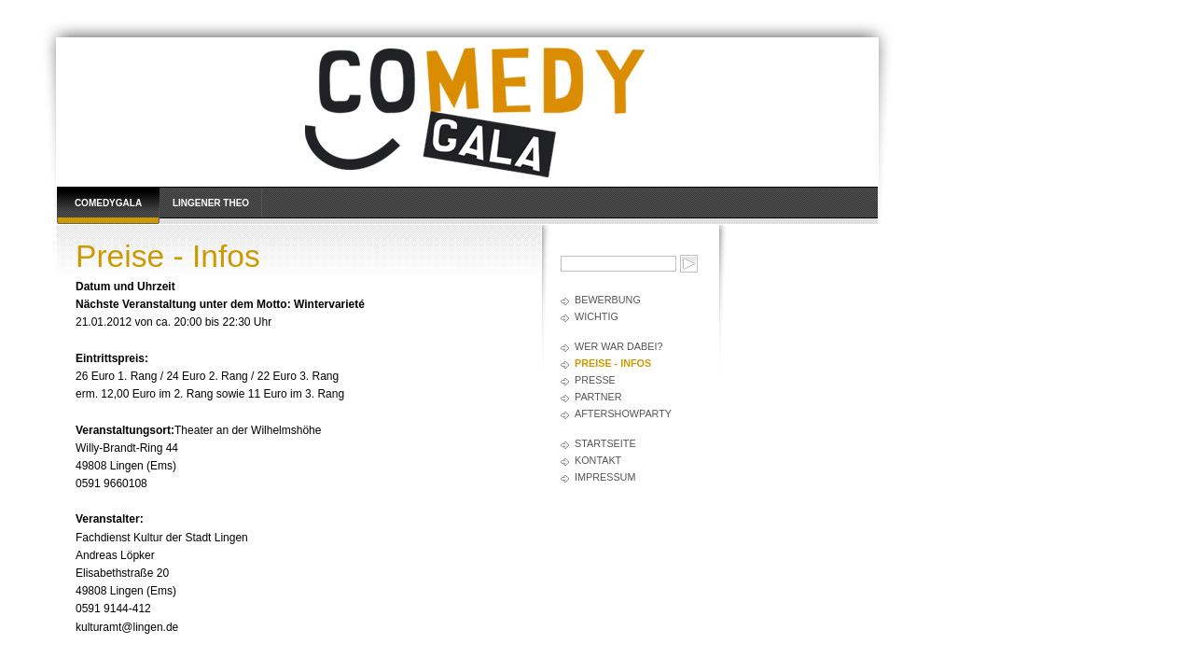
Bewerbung (608, 299)
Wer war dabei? (618, 346)
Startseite (605, 443)
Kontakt (598, 460)
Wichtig (596, 316)
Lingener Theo (211, 203)
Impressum (605, 477)
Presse (595, 379)
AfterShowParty (623, 413)
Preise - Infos (613, 363)
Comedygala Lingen (108, 211)
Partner (598, 396)
